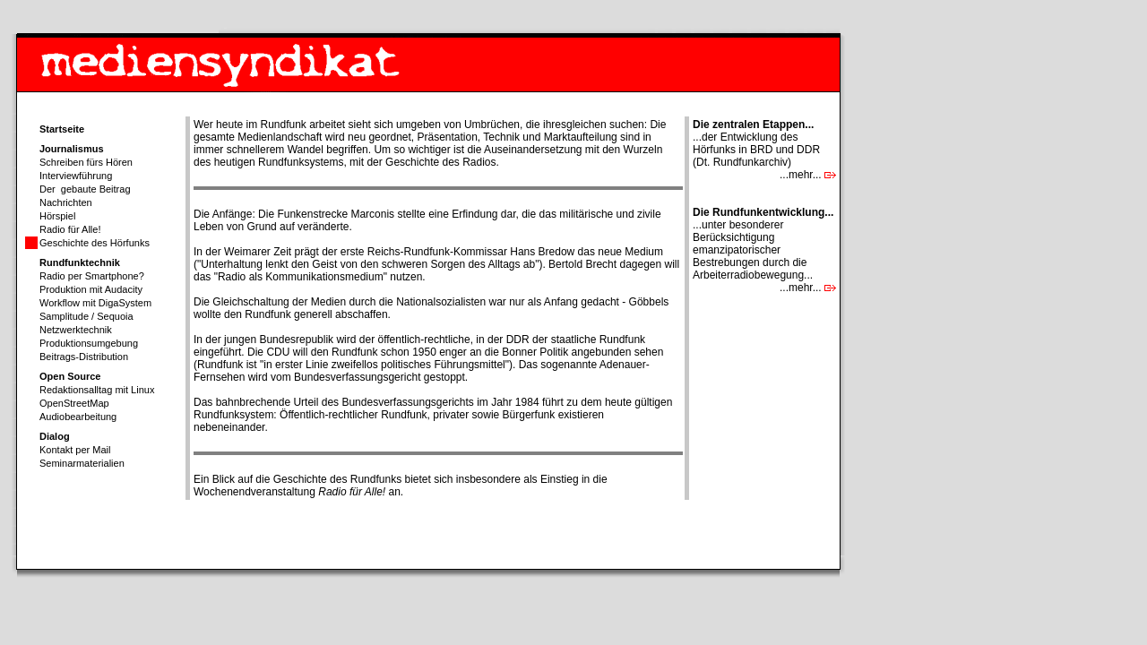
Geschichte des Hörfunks (94, 242)
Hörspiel (57, 216)
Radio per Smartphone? (91, 276)
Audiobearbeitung (77, 416)
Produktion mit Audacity (90, 289)
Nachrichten (65, 202)
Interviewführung (75, 175)
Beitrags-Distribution (83, 356)
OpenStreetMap (74, 403)
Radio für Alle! (69, 229)
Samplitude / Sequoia (86, 316)
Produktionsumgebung (88, 343)
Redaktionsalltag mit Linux (96, 389)
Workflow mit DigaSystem (95, 302)
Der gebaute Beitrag (85, 189)
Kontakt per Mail (74, 449)
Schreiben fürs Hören (86, 162)
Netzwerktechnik (75, 329)
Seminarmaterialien (82, 463)
